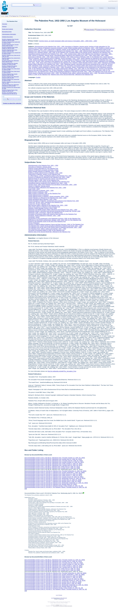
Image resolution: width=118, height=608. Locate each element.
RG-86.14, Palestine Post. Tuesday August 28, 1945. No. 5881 (9, 74)
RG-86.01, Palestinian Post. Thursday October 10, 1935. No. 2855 (10, 40)
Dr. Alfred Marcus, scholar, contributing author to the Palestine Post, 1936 (49, 176)
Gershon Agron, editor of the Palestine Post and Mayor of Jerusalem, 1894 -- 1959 (52, 184)
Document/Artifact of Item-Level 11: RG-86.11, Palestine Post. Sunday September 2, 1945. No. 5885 (54, 472)
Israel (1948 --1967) (98, 55)
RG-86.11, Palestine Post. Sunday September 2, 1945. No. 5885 (9, 66)
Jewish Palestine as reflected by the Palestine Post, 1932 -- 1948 (47, 198)
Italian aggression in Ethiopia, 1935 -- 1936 (40, 190)
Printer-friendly (90, 29)
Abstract (4, 26)
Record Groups (111, 8)
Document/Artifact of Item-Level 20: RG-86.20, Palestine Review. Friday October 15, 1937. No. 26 (53, 485)
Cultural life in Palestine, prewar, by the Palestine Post (63, 49)
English (38, 77)
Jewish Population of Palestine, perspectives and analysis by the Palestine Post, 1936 (87, 60)
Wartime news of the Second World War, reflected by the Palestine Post (72, 74)
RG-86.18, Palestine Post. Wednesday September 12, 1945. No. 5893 (10, 85)
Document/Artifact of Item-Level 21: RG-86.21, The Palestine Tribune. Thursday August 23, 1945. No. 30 (55, 487)
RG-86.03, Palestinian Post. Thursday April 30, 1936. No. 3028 (10, 45)
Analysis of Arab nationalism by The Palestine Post (43, 168)
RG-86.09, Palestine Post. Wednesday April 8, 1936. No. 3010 (10, 61)
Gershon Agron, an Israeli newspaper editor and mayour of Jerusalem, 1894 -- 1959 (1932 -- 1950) (68, 41)
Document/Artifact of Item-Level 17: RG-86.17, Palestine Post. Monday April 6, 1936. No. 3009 (52, 481)
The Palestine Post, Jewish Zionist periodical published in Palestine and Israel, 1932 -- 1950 (64, 71)
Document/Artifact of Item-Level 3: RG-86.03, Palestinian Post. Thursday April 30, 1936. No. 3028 (53, 460)
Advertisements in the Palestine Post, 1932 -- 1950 (49, 46)
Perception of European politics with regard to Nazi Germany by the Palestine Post (52, 214)
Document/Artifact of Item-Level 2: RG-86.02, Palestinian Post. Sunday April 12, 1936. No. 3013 (53, 459)
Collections (71, 8)
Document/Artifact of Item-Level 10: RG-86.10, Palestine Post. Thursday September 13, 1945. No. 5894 (55, 471)
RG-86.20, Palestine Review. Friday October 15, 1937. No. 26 (10, 90)
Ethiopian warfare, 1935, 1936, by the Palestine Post (52, 52)
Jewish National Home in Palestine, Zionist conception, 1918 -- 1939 (60, 58)
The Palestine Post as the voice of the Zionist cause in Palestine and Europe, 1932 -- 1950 (54, 227)
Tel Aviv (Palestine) (57, 70)
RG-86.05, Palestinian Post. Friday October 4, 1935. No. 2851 (9, 50)
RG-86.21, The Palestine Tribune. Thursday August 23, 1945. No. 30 (9, 93)
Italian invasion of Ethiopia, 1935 (59, 57)
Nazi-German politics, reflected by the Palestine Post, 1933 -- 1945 (47, 205)
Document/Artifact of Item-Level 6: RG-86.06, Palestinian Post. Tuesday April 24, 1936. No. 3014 (53, 465)
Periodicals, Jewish (70, 67)
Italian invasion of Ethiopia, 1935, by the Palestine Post (86, 57)
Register (60, 595)
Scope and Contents (7, 29)
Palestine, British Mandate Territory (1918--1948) (86, 62)
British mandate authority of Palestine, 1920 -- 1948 (83, 48)
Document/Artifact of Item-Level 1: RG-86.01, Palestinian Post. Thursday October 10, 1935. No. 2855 (54, 457)
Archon (6, 16)
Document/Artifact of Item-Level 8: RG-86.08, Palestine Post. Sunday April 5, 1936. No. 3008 (52, 468)
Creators (101, 8)
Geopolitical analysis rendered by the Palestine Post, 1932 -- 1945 (47, 54)
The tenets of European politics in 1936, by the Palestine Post (46, 230)
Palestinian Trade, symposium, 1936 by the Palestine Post (49, 65)
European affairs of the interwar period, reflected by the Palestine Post (89, 52)
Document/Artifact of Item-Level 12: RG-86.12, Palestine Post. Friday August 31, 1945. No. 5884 (53, 474)
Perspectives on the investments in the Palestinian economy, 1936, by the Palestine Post (54, 218)
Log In (109, 1)
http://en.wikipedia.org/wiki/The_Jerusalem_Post (62, 371)
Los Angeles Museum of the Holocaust (59, 598)
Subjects (91, 8)
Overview (4, 24)
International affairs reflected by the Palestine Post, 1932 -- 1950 (73, 55)
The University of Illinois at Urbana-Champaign (62, 605)
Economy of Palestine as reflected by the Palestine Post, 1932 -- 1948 (61, 51)
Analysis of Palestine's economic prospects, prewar (52, 48)
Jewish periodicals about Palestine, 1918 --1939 (47, 60)
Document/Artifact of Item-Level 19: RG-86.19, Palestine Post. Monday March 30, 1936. (50, 484)
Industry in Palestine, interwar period (42, 55)
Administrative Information (9, 34)
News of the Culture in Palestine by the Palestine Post (56, 62)
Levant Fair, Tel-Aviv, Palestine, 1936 (74, 61)
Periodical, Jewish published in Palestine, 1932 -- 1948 (48, 67)
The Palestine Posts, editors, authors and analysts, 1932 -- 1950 (78, 73)
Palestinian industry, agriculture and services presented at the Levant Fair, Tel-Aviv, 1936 (54, 211)
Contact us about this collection (12, 103)
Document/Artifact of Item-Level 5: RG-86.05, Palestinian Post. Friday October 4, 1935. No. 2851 (53, 463)
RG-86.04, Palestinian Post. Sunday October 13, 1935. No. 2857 (10, 48)
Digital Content (81, 8)
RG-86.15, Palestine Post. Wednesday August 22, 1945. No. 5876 (10, 77)
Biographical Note (7, 31)
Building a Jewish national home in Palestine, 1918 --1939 (45, 173)
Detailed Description (7, 36)
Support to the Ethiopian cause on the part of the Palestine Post (47, 221)
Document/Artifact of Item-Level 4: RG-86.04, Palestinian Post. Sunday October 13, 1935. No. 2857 (54, 462)
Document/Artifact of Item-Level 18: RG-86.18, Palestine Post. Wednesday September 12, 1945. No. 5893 (56, 483)
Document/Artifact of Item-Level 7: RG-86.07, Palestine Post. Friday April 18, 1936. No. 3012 (52, 466)
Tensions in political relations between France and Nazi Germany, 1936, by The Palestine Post (56, 224)
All (25, 488)
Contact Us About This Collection (105, 29)
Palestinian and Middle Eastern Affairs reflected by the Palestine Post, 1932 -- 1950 (52, 209)
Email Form (61, 599)
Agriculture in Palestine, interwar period (76, 46)
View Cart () (115, 1)
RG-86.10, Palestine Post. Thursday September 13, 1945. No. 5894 (10, 64)
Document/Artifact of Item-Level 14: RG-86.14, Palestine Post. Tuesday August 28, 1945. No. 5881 (54, 477)
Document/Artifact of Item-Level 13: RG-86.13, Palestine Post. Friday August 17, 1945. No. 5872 (53, 475)
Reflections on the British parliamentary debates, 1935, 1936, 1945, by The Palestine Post (71, 68)
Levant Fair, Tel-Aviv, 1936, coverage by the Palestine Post (45, 61)
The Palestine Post (14, 16)
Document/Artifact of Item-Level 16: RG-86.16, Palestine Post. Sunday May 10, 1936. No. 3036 (53, 480)
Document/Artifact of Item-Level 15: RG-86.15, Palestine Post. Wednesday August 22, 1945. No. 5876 (55, 478)
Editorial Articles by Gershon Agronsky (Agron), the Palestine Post (47, 178)
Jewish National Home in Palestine (38, 195)
